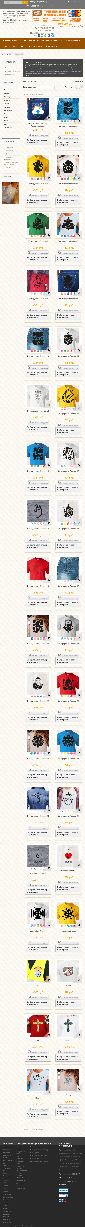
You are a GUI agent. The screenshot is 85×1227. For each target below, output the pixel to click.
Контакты (77, 2)
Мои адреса (34, 1152)
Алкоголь (7, 107)
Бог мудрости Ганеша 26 (38, 816)
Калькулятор (9, 46)
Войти (70, 2)
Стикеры (6, 1185)
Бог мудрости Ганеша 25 (68, 759)
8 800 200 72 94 (45, 28)
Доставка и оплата (50, 41)
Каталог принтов (10, 41)
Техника (6, 103)
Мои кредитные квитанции (39, 1150)
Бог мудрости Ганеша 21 (68, 644)
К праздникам (8, 1203)
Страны (5, 1191)
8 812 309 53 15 (45, 30)
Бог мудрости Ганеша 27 (68, 816)
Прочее (5, 1208)
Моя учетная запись (40, 1143)
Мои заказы (34, 1147)
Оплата (8, 168)
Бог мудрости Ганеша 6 (38, 241)
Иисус (38, 1098)
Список (81, 87)
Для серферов (8, 1197)
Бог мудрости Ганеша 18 (38, 586)
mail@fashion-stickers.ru (43, 33)
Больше (27, 75)
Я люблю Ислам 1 (38, 873)
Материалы (30, 41)
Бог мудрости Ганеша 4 (38, 184)
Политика (7, 90)
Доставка (8, 154)
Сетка (76, 87)
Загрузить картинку (30, 46)
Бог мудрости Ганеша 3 (68, 126)
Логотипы (6, 1200)
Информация (9, 141)
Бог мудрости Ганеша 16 (38, 529)
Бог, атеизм (8, 110)
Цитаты (6, 93)
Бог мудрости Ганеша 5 (68, 184)
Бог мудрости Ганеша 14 (38, 471)
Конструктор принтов (12, 68)
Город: (38, 2)
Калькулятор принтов (12, 71)
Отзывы (50, 46)
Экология (7, 100)
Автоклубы (7, 1222)
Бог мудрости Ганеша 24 (38, 759)
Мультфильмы (8, 1152)
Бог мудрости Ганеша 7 (68, 241)
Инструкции (9, 150)
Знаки (5, 1206)
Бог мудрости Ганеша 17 (68, 529)
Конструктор (71, 41)
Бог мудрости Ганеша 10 (38, 356)
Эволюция (7, 97)
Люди (5, 1173)
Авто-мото (6, 1219)
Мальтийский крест (38, 931)
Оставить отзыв (10, 74)
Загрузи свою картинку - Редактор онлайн (38, 124)
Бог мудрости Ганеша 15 (68, 471)
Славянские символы (8, 129)
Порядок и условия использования (22, 1168)
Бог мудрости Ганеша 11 (68, 356)
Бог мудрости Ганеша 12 (38, 411)
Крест (38, 1040)
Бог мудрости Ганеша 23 (68, 701)
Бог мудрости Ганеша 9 (68, 299)
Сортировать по (29, 87)
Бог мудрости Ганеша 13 (68, 414)
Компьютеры (7, 1211)
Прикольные (7, 1160)
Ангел (38, 986)
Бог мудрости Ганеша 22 (38, 701)
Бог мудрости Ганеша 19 (68, 586)
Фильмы (6, 1147)
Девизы (6, 120)
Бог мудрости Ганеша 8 (38, 299)
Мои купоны (34, 1158)
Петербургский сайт (28, 1226)
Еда (5, 124)
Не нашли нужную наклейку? (20, 1175)
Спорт (5, 1188)
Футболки (6, 1150)
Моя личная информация (39, 1155)
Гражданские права (8, 115)
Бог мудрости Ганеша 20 (38, 644)
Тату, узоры (7, 1194)
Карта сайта (20, 1189)
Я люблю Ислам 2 (68, 871)
